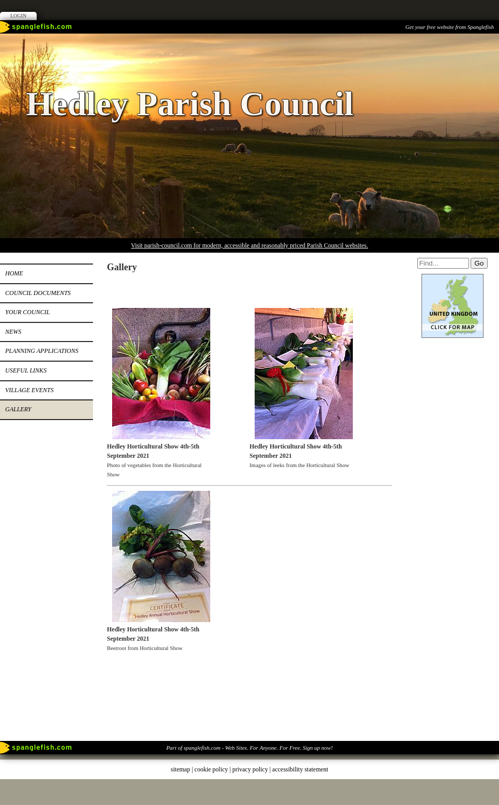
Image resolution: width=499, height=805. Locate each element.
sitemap (180, 769)
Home (14, 273)
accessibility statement (300, 769)
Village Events (29, 390)
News (13, 331)
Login (18, 16)
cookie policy (211, 769)
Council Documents (38, 293)
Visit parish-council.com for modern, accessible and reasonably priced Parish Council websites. (249, 245)
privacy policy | (252, 769)
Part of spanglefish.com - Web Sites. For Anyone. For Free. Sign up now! (249, 748)
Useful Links (25, 370)
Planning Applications (42, 350)
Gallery (18, 409)
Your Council (27, 312)
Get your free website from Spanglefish (450, 27)
